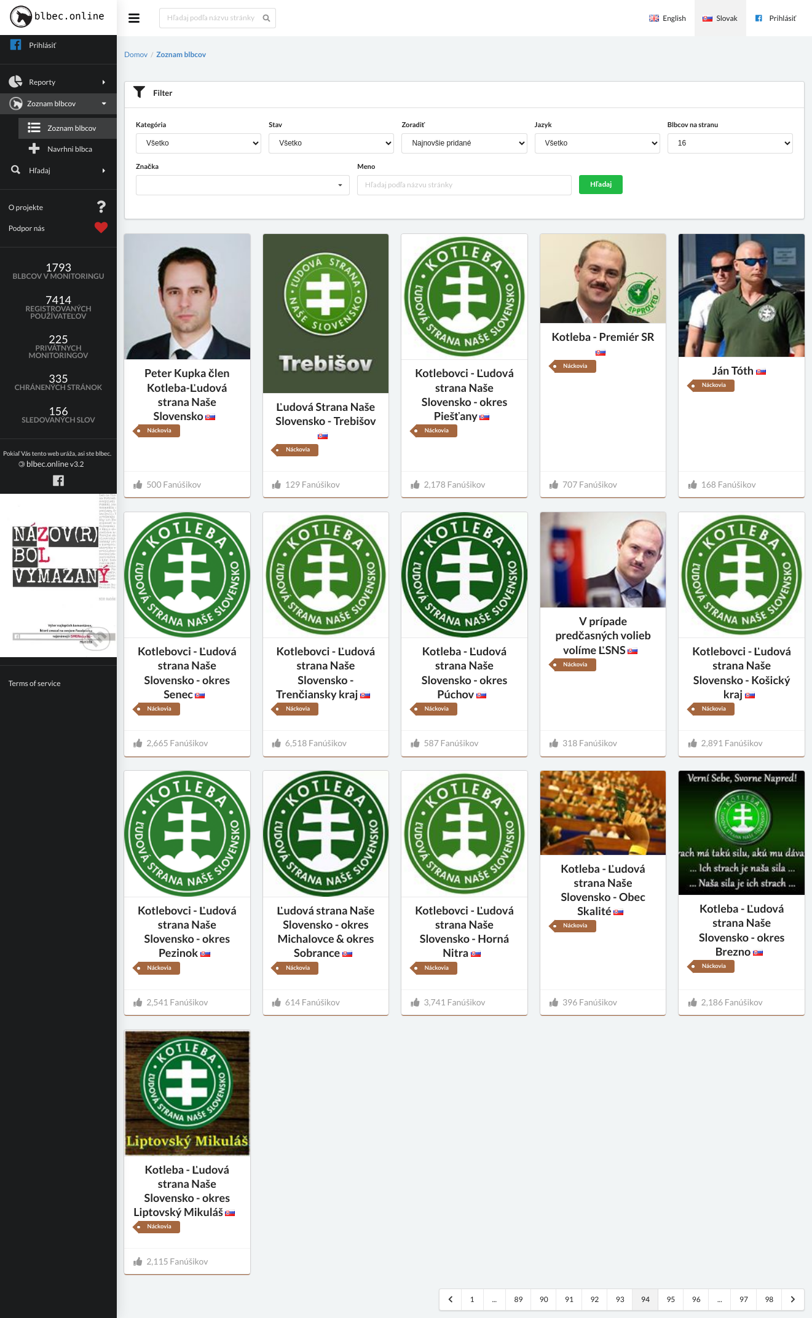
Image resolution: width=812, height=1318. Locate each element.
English (667, 18)
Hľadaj (59, 170)
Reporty (59, 82)
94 (645, 1299)
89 (518, 1299)
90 (544, 1299)
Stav (275, 125)
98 (769, 1299)
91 (569, 1299)
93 (620, 1299)
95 (670, 1299)
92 (594, 1299)
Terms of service (35, 683)
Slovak (720, 18)
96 (696, 1299)
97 (743, 1299)
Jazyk (543, 125)
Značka (147, 167)
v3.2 (57, 459)
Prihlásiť (775, 18)
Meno (366, 167)
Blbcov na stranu (693, 125)
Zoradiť (413, 125)
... (494, 1299)
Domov (136, 54)
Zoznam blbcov (57, 104)
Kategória (151, 125)
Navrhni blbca (59, 148)
